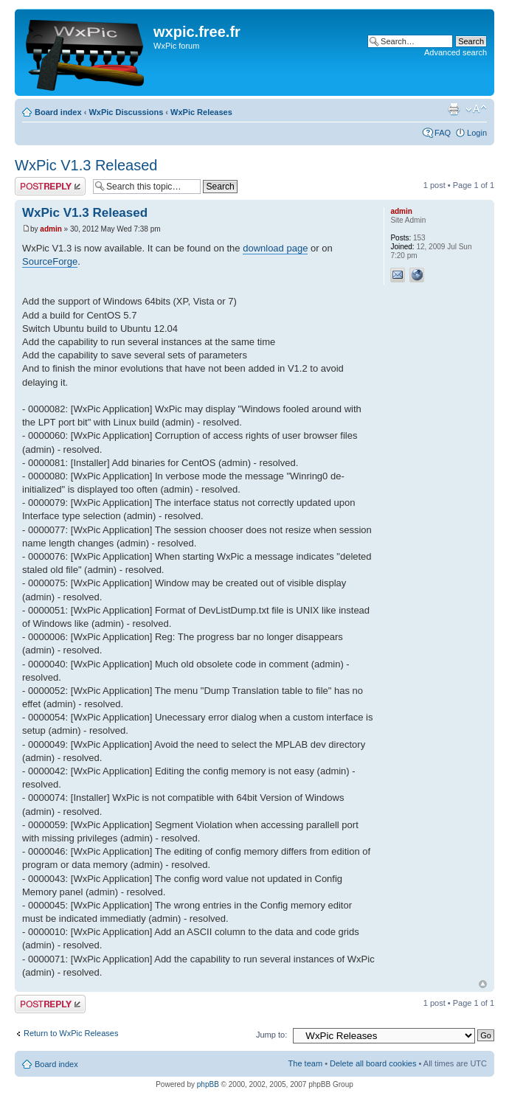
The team (305, 1063)
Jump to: (271, 1034)
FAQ (442, 132)
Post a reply (50, 186)
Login (477, 132)
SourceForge (49, 261)
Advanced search (455, 52)
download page (275, 248)
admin (50, 229)
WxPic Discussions (126, 112)
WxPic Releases (201, 112)
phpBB (208, 1084)
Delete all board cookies (373, 1063)
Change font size (476, 109)
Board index (58, 112)
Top (483, 984)
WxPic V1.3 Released (86, 165)
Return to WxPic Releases (71, 1033)
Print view (454, 109)
